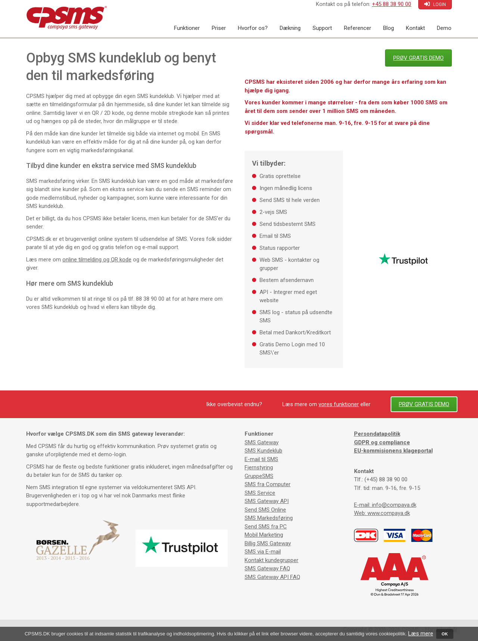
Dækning (290, 28)
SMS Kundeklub (263, 450)
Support (322, 28)
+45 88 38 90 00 (391, 4)
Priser (219, 28)
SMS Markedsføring (269, 518)
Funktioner (187, 28)
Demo (444, 28)
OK (445, 634)
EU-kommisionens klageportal (393, 450)
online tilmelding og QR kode (96, 259)
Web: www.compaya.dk (382, 513)
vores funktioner (339, 404)
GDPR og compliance (382, 442)
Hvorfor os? (253, 28)
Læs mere (420, 633)
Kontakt (415, 28)
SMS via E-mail (263, 551)
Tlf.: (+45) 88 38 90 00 (380, 479)
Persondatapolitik (377, 433)
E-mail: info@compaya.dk (385, 505)
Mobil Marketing (264, 534)
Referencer (357, 28)
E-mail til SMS (261, 459)
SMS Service (260, 493)
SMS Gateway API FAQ (272, 577)
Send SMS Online (265, 509)
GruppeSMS (259, 476)
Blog (388, 28)
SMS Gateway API (267, 501)
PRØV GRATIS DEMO (418, 58)
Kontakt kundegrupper (271, 560)
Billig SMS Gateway (268, 543)
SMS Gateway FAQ (267, 568)
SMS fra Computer (268, 484)
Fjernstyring (259, 467)
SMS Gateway (262, 442)
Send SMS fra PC (266, 526)
